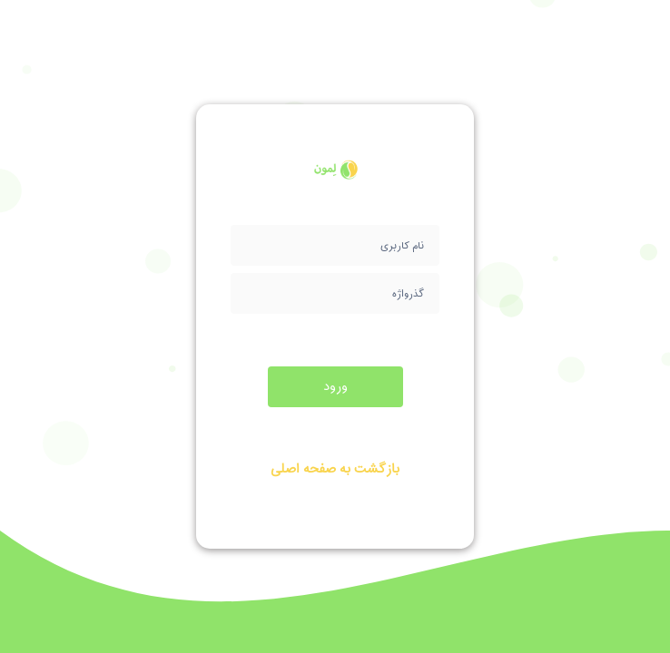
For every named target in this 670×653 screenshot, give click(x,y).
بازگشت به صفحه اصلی (335, 469)
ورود (335, 386)
